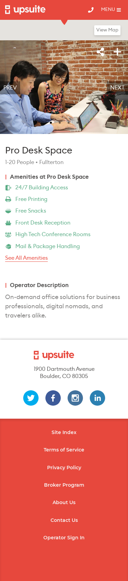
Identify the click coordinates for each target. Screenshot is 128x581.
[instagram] (75, 398)
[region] (64, 87)
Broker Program (64, 485)
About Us (64, 502)
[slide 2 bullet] (59, 122)
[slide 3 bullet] (68, 122)
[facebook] (53, 398)
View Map (107, 30)
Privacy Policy (64, 467)
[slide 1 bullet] (50, 122)
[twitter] (31, 398)
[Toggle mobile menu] (111, 10)
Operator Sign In (64, 538)
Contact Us (64, 520)
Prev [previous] (10, 88)
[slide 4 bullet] (77, 122)
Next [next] (117, 88)
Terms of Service (64, 450)
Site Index (64, 432)
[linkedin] (97, 398)
